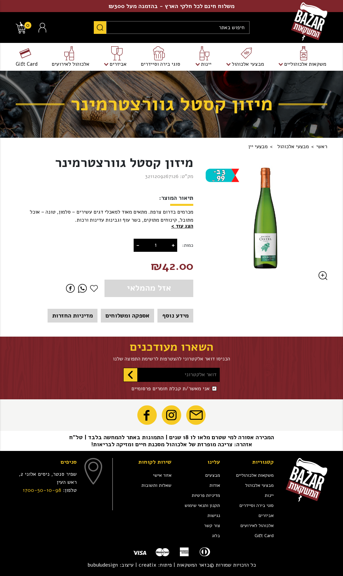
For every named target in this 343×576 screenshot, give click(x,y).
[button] (182, 226)
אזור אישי (162, 475)
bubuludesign (102, 565)
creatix (147, 565)
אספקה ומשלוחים (127, 315)
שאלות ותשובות (156, 485)
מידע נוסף (175, 315)
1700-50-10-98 (42, 490)
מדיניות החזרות (72, 315)
